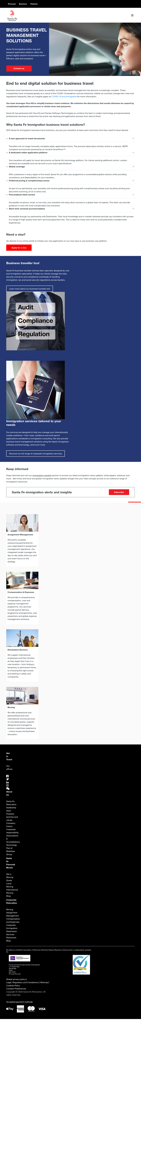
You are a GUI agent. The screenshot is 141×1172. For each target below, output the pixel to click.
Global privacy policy (16, 979)
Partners (34, 4)
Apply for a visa (18, 247)
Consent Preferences (16, 988)
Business (23, 4)
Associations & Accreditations (13, 838)
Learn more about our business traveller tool (29, 288)
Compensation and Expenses (13, 920)
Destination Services (11, 933)
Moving (9, 909)
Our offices (9, 767)
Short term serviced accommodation (27, 208)
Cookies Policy (13, 985)
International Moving (12, 891)
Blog (8, 896)
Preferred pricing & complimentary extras (29, 180)
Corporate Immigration (11, 926)
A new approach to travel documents (27, 138)
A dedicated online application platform (28, 152)
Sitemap (44, 982)
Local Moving (9, 885)
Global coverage (17, 166)
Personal (12, 4)
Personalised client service (22, 194)
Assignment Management (12, 914)
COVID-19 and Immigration (64, 96)
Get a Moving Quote (10, 877)
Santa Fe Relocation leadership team (11, 806)
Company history (11, 825)
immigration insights (41, 475)
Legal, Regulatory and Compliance (22, 982)
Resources (11, 937)
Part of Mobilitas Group (10, 851)
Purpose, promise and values (12, 816)
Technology (11, 845)
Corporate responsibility (12, 831)
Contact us (19, 68)
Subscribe (119, 492)
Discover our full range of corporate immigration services (35, 453)
